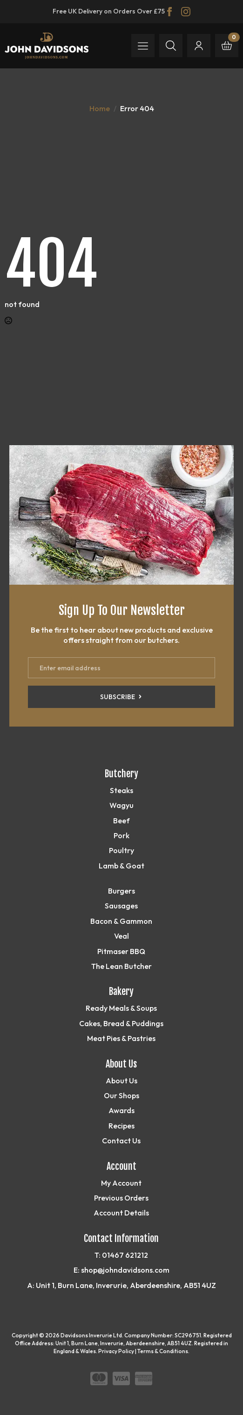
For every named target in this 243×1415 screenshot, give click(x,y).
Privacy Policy (116, 1351)
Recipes (121, 1125)
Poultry (121, 850)
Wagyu (121, 805)
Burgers (121, 890)
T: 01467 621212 (121, 1255)
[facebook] (169, 11)
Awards (121, 1110)
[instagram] (185, 11)
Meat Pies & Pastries (121, 1038)
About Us (121, 1080)
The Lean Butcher (121, 966)
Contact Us (121, 1140)
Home (99, 108)
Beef (121, 820)
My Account (121, 1183)
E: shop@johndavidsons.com (121, 1270)
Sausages (121, 905)
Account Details (121, 1212)
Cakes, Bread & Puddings (121, 1023)
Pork (121, 835)
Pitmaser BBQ (121, 951)
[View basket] (226, 45)
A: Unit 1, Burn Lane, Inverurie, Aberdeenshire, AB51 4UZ (121, 1285)
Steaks (121, 790)
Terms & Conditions (162, 1351)
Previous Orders (121, 1197)
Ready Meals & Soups (121, 1008)
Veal (121, 936)
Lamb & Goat (121, 865)
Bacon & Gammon (121, 921)
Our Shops (121, 1095)
